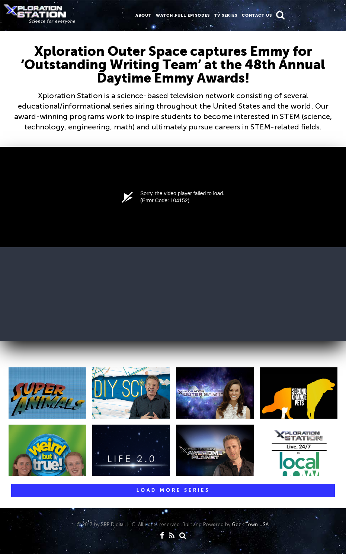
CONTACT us (257, 15)
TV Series (225, 15)
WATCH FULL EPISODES (183, 15)
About (143, 15)
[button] (280, 15)
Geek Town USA (250, 524)
